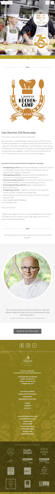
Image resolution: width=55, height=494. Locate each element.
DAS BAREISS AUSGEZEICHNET (27, 445)
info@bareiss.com (27, 383)
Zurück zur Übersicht (27, 331)
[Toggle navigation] (52, 2)
